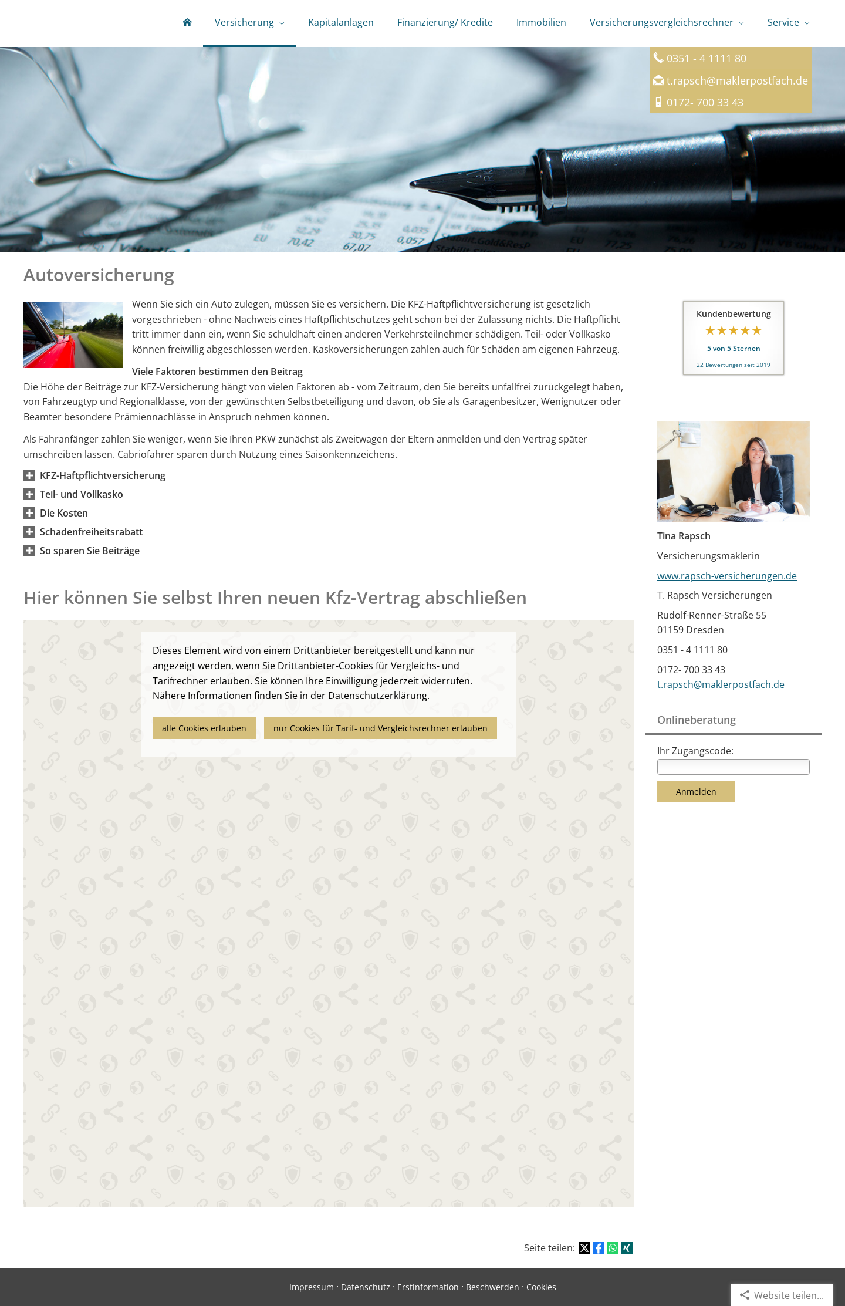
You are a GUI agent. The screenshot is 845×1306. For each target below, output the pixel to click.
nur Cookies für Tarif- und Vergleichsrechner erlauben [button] (380, 728)
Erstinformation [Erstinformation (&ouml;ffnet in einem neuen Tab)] (428, 1286)
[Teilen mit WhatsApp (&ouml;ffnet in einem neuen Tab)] (612, 1248)
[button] (102, 475)
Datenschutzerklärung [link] (377, 695)
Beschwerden (492, 1286)
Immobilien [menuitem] (541, 22)
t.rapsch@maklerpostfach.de (737, 80)
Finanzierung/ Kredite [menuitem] (445, 22)
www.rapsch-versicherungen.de (727, 575)
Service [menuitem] (783, 22)
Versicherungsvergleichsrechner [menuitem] (662, 22)
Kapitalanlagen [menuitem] (341, 22)
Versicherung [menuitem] (244, 22)
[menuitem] (187, 23)
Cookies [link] (541, 1286)
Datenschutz (365, 1286)
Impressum (311, 1286)
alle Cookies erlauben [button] (204, 728)
